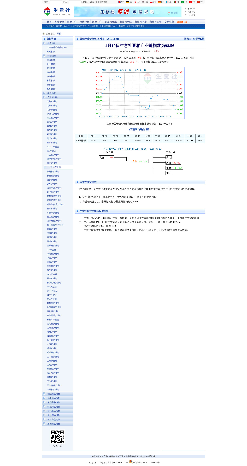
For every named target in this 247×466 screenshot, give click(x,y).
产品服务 (191, 15)
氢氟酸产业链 (53, 303)
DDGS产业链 (53, 147)
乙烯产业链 (52, 361)
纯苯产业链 (52, 138)
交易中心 (169, 22)
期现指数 (51, 51)
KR (145, 2)
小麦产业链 (52, 344)
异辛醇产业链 (53, 369)
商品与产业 (126, 22)
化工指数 (51, 64)
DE (129, 2)
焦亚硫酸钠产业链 (55, 225)
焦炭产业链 (52, 229)
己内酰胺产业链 (54, 221)
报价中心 (72, 22)
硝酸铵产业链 (53, 352)
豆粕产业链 (55, 167)
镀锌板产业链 (53, 171)
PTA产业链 (52, 299)
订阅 (92, 2)
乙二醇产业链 (53, 356)
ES (161, 2)
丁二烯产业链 (53, 155)
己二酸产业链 (53, 217)
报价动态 (50, 26)
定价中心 (97, 22)
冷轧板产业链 (53, 254)
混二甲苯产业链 (54, 188)
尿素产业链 (52, 278)
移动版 (104, 2)
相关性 (122, 26)
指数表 (187, 39)
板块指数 (82, 26)
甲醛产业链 (52, 241)
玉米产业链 (52, 381)
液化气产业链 (53, 373)
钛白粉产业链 (53, 340)
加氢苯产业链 (53, 212)
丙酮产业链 (52, 109)
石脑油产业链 (53, 328)
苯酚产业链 (52, 130)
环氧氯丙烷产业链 (55, 204)
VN (200, 2)
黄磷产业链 (52, 208)
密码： (66, 2)
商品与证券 (155, 22)
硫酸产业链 (52, 262)
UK (121, 2)
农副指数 (51, 76)
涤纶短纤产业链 (54, 159)
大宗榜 (59, 26)
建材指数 (51, 68)
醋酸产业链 (52, 142)
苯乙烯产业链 (53, 118)
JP (136, 2)
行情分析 (84, 22)
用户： (47, 2)
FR (169, 2)
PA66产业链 (52, 291)
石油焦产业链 (53, 324)
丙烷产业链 (52, 105)
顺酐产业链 (52, 332)
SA (184, 2)
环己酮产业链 (53, 192)
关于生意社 (97, 456)
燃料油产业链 (53, 311)
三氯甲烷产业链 (54, 315)
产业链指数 (93, 26)
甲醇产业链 (52, 237)
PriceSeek (182, 22)
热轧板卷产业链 (54, 307)
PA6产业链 (52, 287)
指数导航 (50, 33)
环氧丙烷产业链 (54, 196)
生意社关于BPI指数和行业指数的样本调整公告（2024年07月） (140, 124)
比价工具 (113, 26)
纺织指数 (51, 89)
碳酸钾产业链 (53, 336)
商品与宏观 (111, 22)
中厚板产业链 (53, 389)
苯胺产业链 (52, 122)
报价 (98, 2)
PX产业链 (51, 151)
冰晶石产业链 (53, 114)
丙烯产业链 (52, 101)
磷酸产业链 (52, 270)
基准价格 (59, 22)
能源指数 (51, 60)
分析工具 (120, 456)
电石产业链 (52, 163)
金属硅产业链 (53, 245)
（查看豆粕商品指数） (140, 129)
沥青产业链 (52, 258)
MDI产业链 (52, 274)
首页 (49, 22)
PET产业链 (52, 295)
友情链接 (151, 456)
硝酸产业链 (52, 348)
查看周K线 (198, 39)
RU (153, 2)
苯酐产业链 (52, 126)
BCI (65, 26)
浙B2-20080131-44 (120, 462)
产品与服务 (109, 456)
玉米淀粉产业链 (54, 385)
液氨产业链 (52, 377)
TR (192, 2)
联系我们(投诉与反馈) (135, 456)
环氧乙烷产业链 (54, 200)
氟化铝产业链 (53, 175)
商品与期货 (140, 22)
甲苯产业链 (52, 233)
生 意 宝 (191, 9)
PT (176, 2)
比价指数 (103, 26)
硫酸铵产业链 (53, 266)
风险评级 (191, 12)
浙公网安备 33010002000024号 (144, 461)
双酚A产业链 (53, 319)
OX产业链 (51, 250)
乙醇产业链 (52, 365)
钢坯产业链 (52, 184)
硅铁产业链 (52, 180)
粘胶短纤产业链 (54, 282)
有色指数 (51, 72)
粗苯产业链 (52, 134)
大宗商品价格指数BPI (57, 47)
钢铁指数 (51, 84)
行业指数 (72, 26)
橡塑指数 (51, 80)
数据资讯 (140, 26)
